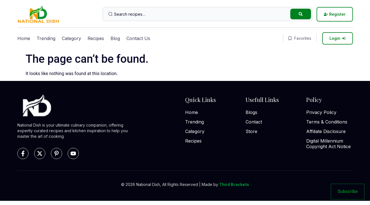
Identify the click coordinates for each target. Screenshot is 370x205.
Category (71, 38)
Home (23, 38)
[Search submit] (300, 14)
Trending (46, 38)
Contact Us (138, 38)
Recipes (96, 38)
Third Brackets (234, 184)
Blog (115, 38)
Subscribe (348, 191)
